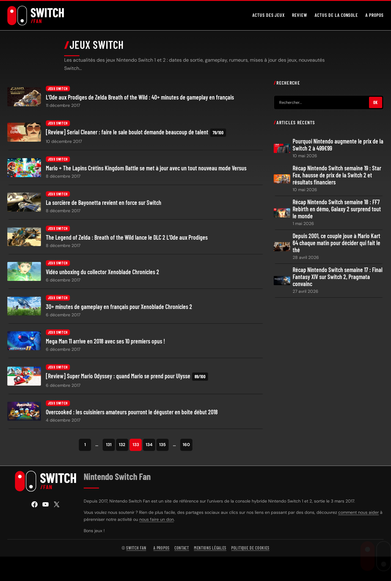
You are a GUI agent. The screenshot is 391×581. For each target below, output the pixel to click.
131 (108, 446)
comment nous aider (358, 514)
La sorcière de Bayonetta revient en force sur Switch (103, 204)
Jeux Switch (58, 90)
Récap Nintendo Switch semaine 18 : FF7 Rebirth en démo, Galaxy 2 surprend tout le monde (337, 210)
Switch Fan (136, 549)
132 (122, 446)
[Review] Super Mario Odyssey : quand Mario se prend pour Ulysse (127, 378)
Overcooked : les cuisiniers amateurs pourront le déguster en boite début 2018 (132, 413)
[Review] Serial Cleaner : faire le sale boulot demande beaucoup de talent (136, 134)
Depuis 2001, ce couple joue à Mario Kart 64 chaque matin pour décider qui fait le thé (336, 244)
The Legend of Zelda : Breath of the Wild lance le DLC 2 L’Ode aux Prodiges (127, 238)
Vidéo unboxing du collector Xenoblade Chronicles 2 (102, 273)
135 (162, 446)
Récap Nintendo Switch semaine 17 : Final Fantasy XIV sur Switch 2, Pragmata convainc (337, 278)
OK (375, 104)
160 (186, 446)
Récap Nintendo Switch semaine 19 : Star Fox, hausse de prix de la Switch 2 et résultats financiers (337, 176)
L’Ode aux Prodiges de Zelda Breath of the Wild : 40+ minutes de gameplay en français (140, 98)
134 (149, 446)
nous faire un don (156, 521)
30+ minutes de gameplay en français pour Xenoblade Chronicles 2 (119, 308)
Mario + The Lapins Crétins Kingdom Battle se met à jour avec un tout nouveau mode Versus (146, 169)
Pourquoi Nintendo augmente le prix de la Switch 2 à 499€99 (338, 146)
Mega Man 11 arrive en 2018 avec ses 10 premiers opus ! (105, 342)
